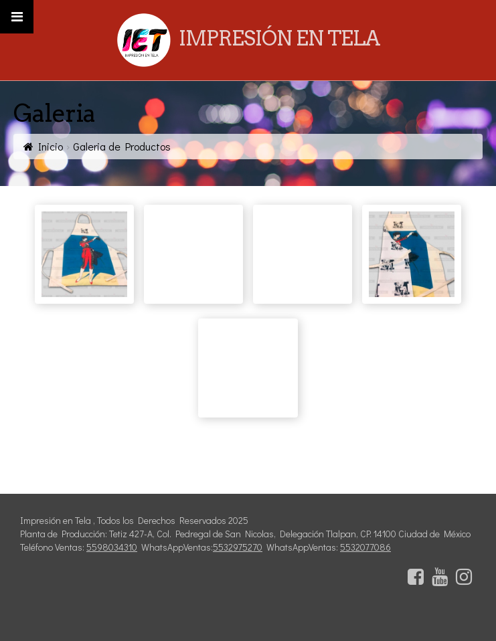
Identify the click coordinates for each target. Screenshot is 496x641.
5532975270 (237, 547)
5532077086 (365, 547)
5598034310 (111, 547)
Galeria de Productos (122, 146)
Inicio (50, 146)
